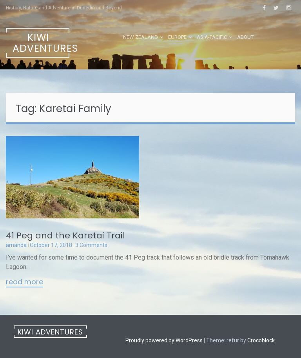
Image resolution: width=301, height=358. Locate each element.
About (245, 37)
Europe (177, 37)
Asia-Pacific (212, 37)
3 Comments (91, 245)
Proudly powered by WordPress (164, 340)
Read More (24, 282)
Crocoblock (261, 340)
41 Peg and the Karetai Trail (65, 235)
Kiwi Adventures (41, 43)
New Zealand (140, 37)
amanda (16, 245)
